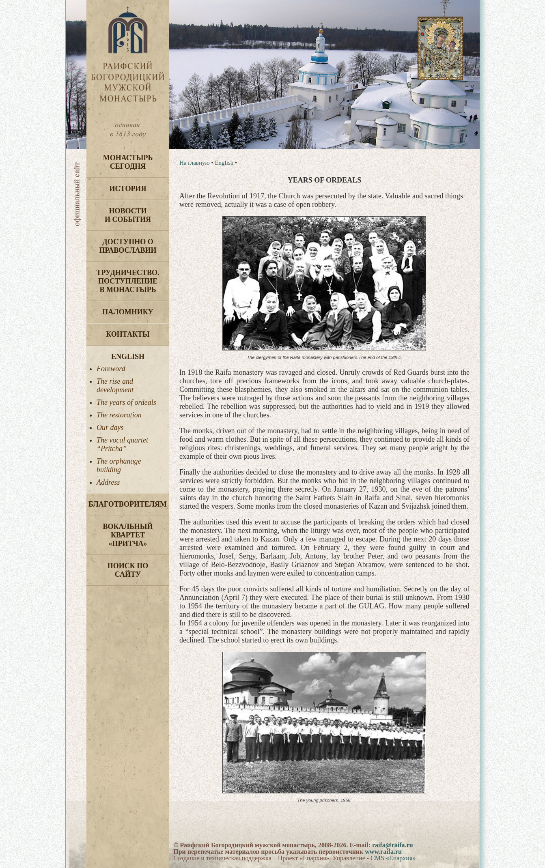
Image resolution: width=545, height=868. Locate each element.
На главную (194, 162)
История (128, 189)
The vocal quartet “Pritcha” (122, 444)
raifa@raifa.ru (392, 845)
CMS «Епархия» (393, 858)
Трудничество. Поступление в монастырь (127, 281)
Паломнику (127, 312)
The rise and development (115, 385)
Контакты (127, 334)
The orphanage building (119, 465)
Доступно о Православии (128, 246)
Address (108, 482)
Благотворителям (127, 504)
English (127, 356)
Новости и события (128, 215)
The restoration (119, 415)
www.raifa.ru (383, 851)
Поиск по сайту (128, 570)
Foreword (111, 369)
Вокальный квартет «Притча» (128, 535)
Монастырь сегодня (128, 162)
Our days (110, 427)
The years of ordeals (126, 402)
